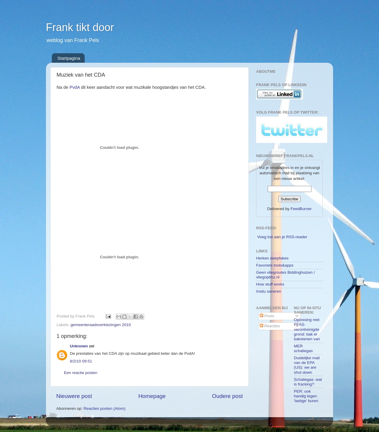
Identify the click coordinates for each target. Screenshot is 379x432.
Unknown (79, 346)
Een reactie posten (80, 372)
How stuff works (270, 284)
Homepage (152, 396)
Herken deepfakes (272, 258)
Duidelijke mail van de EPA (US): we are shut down (307, 365)
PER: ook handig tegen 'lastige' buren (306, 396)
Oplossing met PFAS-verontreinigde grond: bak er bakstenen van (307, 329)
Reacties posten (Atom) (104, 408)
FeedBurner (300, 209)
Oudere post (227, 396)
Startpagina (68, 58)
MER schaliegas (303, 348)
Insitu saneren (268, 291)
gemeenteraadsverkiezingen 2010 (100, 325)
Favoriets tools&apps (274, 265)
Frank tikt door (80, 27)
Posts (267, 316)
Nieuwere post (74, 396)
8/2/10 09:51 (81, 361)
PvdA (75, 87)
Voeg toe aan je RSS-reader (282, 237)
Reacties (270, 326)
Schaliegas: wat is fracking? (308, 381)
